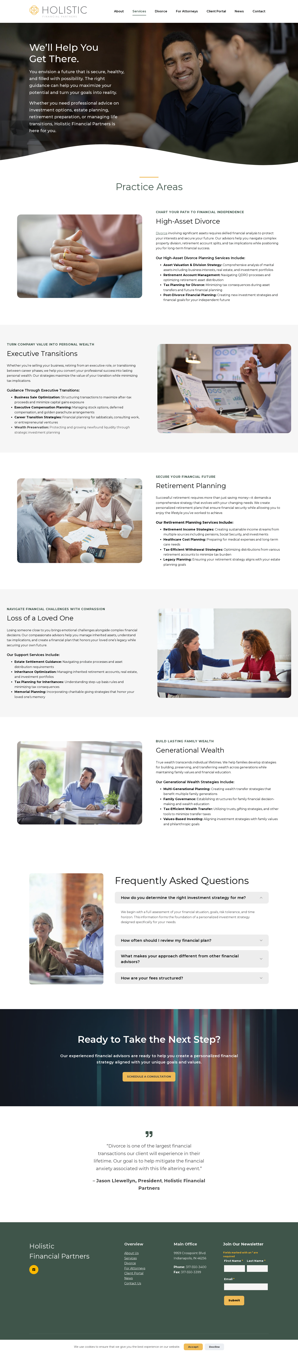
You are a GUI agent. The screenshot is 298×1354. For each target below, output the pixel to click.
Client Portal (216, 11)
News (239, 11)
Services (139, 11)
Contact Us (132, 1283)
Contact (259, 11)
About (119, 11)
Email (229, 1279)
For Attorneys (187, 11)
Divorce (161, 11)
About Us (131, 1253)
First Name (233, 1261)
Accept (193, 1346)
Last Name (256, 1261)
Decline (214, 1346)
